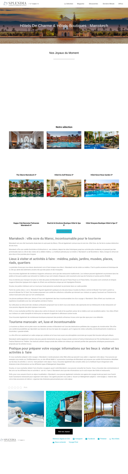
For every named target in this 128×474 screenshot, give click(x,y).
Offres (120, 4)
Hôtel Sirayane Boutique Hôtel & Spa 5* (102, 223)
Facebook (90, 439)
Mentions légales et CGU (61, 439)
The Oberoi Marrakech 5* (26, 175)
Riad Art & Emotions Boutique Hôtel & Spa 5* (64, 224)
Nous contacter (59, 442)
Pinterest (102, 439)
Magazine (80, 4)
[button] (64, 231)
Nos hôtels (114, 439)
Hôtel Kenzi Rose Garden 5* (102, 175)
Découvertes (93, 4)
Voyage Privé (73, 442)
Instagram (77, 439)
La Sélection (68, 4)
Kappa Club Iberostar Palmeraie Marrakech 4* (26, 224)
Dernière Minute (108, 4)
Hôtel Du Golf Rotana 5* (64, 175)
